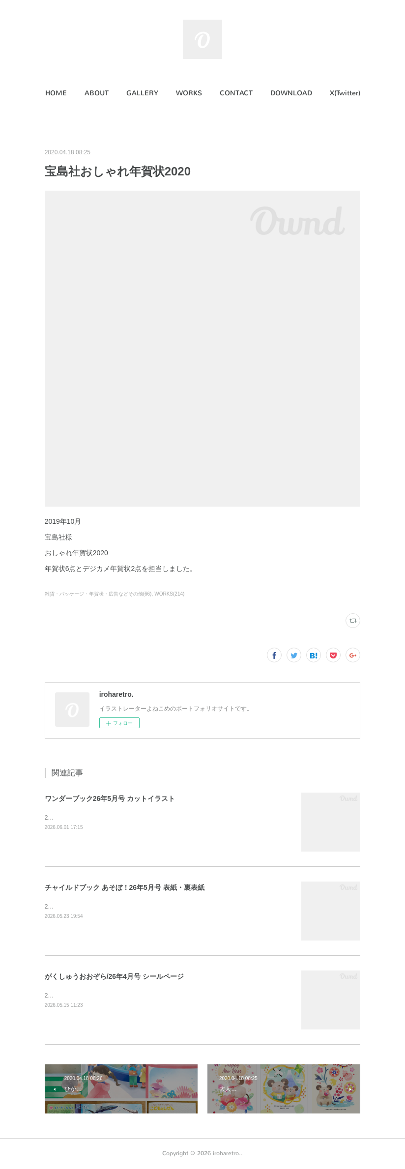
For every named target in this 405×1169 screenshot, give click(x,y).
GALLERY (142, 93)
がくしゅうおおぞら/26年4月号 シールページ (114, 976)
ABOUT (97, 93)
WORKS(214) (169, 594)
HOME (56, 93)
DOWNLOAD (291, 93)
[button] (56, 93)
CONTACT (236, 93)
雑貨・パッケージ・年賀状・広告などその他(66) (98, 594)
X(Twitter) (345, 93)
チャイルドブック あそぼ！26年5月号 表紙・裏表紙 (124, 887)
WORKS (189, 93)
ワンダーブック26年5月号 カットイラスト (110, 798)
